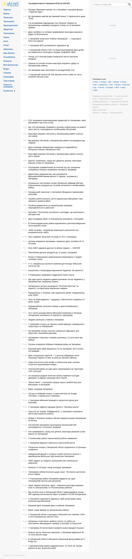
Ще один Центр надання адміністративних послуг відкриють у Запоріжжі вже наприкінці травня (56, 280)
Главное (7, 9)
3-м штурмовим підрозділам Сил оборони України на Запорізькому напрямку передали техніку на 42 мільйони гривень (54, 25)
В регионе (8, 91)
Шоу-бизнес (9, 53)
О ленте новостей (120, 96)
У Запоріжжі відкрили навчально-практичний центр (51, 443)
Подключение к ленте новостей (110, 99)
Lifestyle (7, 73)
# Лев (111, 85)
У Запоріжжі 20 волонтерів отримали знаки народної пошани (56, 528)
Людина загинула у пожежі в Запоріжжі (46, 319)
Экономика (8, 21)
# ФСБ (116, 87)
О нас (95, 99)
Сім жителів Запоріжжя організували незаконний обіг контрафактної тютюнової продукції (52, 426)
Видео (6, 69)
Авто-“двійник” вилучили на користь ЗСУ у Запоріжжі (52, 237)
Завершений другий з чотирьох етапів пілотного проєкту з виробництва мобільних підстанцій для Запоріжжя (54, 455)
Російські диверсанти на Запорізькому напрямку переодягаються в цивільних (50, 206)
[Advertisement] (54, 98)
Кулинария (8, 77)
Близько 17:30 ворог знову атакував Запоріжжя (49, 467)
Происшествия (10, 25)
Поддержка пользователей (102, 96)
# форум (116, 82)
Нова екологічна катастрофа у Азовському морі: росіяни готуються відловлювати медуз (54, 363)
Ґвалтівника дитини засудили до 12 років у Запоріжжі (52, 252)
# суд (94, 87)
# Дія (109, 82)
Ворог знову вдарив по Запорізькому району (48, 510)
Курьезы (7, 61)
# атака (95, 82)
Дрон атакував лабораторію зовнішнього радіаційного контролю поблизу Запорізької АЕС (52, 148)
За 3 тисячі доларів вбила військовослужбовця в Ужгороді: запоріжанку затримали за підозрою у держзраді (55, 314)
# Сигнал (101, 87)
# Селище (102, 82)
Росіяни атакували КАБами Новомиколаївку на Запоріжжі (54, 344)
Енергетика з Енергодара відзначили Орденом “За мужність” (56, 270)
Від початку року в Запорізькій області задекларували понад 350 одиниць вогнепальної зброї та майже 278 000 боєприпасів (57, 493)
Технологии (8, 33)
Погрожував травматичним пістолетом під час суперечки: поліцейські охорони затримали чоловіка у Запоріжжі (54, 168)
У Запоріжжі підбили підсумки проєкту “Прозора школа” (53, 407)
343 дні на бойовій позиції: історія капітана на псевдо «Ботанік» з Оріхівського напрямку (52, 394)
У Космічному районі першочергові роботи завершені (52, 438)
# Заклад (117, 85)
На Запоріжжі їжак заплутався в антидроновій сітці (51, 70)
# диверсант (102, 85)
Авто (5, 41)
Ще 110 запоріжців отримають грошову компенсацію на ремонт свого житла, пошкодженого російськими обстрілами (57, 128)
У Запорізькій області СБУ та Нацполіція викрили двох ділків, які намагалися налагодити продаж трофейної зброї (56, 51)
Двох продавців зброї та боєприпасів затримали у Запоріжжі (55, 219)
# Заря (95, 90)
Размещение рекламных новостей (105, 104)
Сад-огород (8, 81)
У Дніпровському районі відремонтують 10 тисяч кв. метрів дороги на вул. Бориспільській (55, 547)
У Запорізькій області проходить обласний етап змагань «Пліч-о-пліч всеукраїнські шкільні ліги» (57, 515)
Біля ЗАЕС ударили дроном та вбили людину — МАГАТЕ (54, 248)
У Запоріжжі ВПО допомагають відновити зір (48, 45)
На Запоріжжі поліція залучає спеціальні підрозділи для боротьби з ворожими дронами (53, 332)
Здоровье (8, 49)
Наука (6, 37)
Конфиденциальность (101, 102)
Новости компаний (8, 86)
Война (6, 13)
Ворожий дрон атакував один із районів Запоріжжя (51, 505)
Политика (8, 17)
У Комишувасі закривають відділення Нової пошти (51, 275)
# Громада (109, 87)
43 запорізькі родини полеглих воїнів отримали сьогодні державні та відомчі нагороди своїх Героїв (53, 376)
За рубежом (9, 57)
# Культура (126, 85)
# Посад (123, 82)
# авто (95, 85)
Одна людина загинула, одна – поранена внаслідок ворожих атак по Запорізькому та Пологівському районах (56, 486)
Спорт (6, 45)
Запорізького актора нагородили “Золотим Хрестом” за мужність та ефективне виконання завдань (53, 287)
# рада (122, 87)
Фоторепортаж (10, 65)
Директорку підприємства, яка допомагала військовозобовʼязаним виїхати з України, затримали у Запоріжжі (53, 176)
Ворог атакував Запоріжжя (40, 389)
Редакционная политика (119, 102)
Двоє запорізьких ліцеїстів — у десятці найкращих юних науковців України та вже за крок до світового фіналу (53, 356)
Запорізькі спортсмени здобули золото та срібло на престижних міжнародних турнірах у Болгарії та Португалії (55, 522)
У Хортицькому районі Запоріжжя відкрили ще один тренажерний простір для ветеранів (52, 479)
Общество (8, 29)
